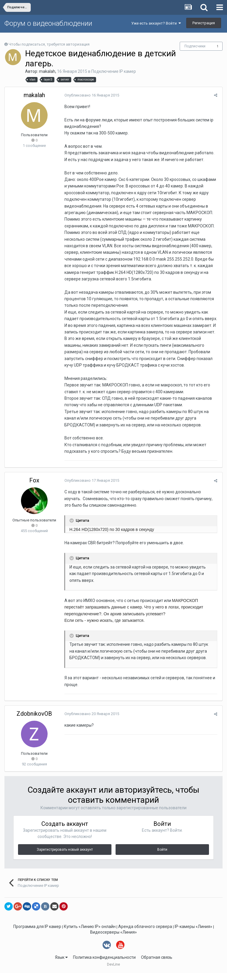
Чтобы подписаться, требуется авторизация (49, 44)
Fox (34, 480)
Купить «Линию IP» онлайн (90, 926)
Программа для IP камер (37, 926)
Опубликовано (91, 95)
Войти (162, 849)
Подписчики (194, 46)
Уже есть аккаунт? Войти (156, 23)
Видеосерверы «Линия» (113, 932)
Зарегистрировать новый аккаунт (65, 849)
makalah (47, 71)
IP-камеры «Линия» (193, 926)
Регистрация (203, 23)
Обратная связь (156, 957)
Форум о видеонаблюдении (48, 23)
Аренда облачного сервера (145, 926)
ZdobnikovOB (34, 713)
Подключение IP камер (113, 71)
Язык (61, 957)
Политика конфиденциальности (104, 957)
